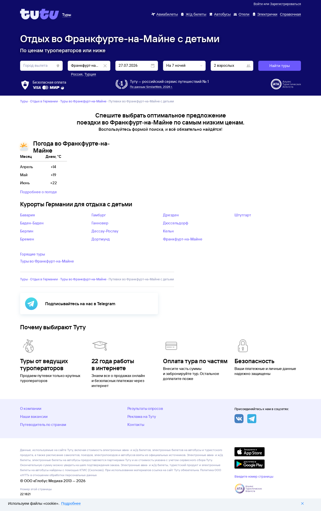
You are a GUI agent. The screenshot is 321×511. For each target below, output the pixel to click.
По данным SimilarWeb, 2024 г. (151, 87)
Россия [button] (77, 74)
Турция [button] (90, 74)
